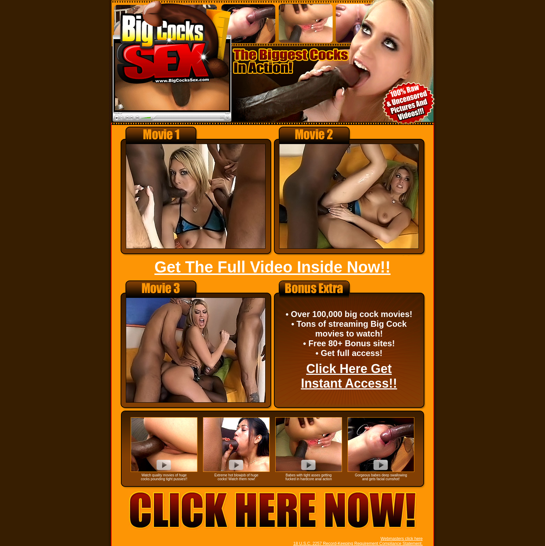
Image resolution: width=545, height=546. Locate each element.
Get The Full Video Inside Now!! (272, 267)
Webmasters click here (402, 538)
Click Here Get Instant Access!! (349, 376)
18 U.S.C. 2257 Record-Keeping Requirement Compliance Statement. (358, 543)
